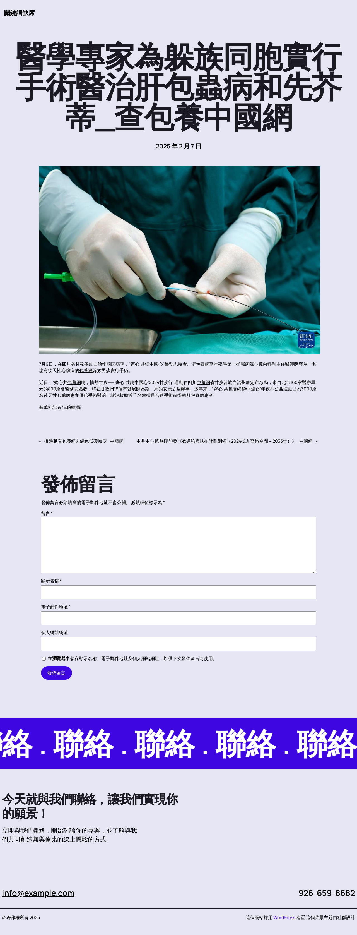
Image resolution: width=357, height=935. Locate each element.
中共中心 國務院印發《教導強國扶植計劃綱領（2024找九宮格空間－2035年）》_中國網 (224, 441)
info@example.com (39, 893)
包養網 (202, 364)
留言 (47, 513)
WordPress (284, 918)
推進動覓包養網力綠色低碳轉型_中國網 (83, 441)
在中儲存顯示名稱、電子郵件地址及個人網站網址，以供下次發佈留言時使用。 (132, 659)
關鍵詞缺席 (19, 12)
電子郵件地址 (56, 607)
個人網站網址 (54, 633)
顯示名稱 (51, 581)
